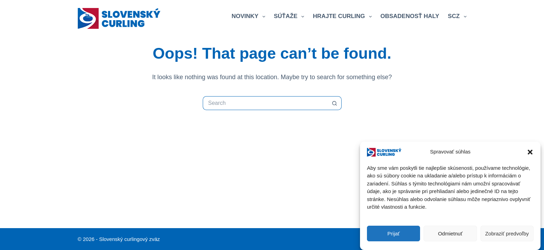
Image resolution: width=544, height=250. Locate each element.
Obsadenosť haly (409, 16)
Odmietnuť (450, 233)
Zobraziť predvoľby (507, 233)
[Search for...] (265, 103)
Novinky (250, 16)
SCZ (457, 16)
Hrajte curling (344, 16)
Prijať (393, 233)
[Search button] (335, 103)
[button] (530, 152)
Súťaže (290, 16)
